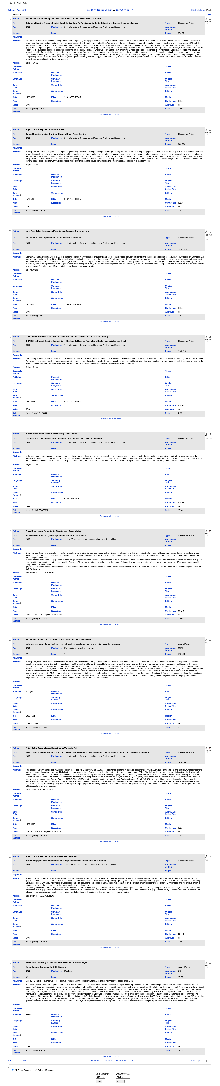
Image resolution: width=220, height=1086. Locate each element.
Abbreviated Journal (170, 28)
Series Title (56, 85)
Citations (202, 10)
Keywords (17, 37)
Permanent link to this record (110, 114)
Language (17, 79)
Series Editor (15, 86)
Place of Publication (56, 74)
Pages (168, 33)
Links (208, 14)
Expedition (56, 101)
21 (98, 10)
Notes (15, 105)
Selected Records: (46, 1070)
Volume (16, 33)
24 (106, 10)
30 (122, 10)
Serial (167, 108)
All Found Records (23, 1070)
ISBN (53, 97)
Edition (168, 91)
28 (117, 10)
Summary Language (56, 80)
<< (95, 10)
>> (125, 10)
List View (194, 10)
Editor (168, 73)
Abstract (17, 41)
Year (15, 27)
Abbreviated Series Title (170, 86)
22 (100, 10)
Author (16, 18)
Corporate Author (17, 67)
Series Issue (57, 91)
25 (109, 10)
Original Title (168, 80)
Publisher (17, 73)
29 (119, 10)
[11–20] (90, 10)
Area (15, 101)
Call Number (16, 109)
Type (167, 23)
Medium (168, 97)
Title (15, 23)
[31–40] (130, 10)
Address (16, 63)
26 (111, 10)
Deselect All (21, 10)
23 (103, 10)
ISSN (15, 97)
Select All (11, 10)
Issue (53, 33)
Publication (56, 27)
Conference (170, 101)
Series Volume (16, 92)
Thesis (168, 66)
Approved (169, 105)
